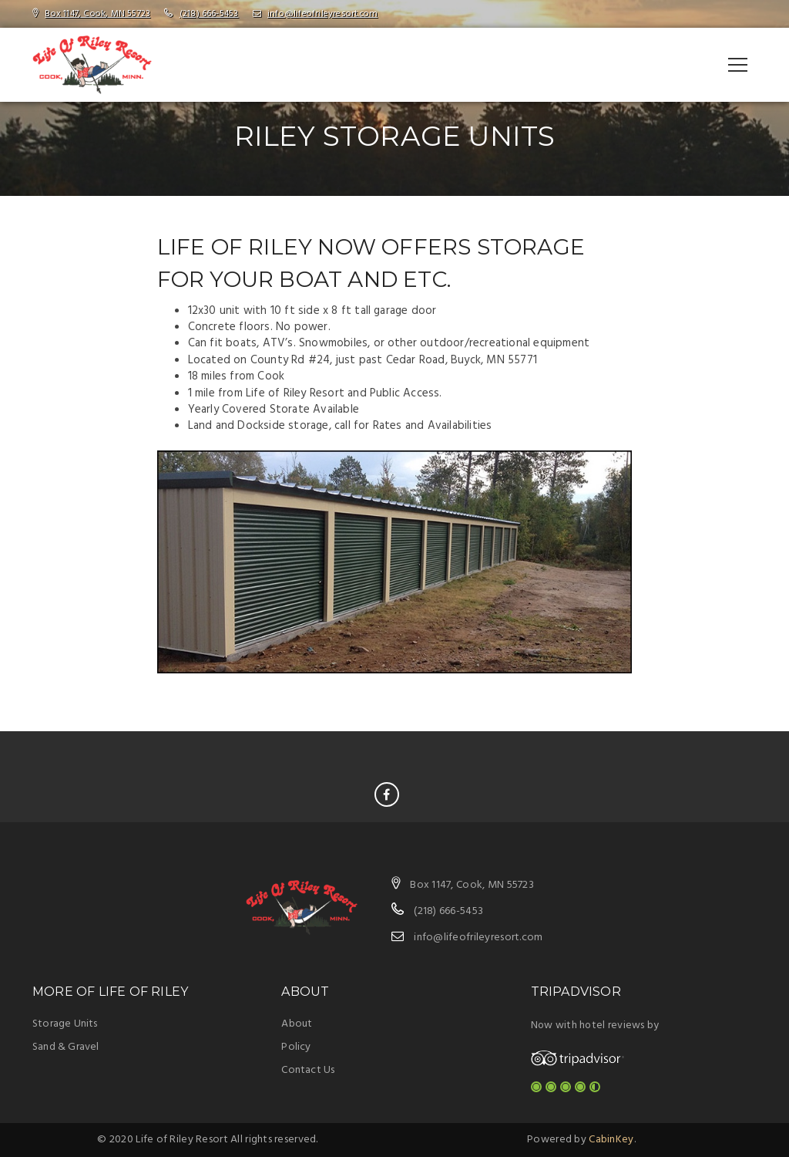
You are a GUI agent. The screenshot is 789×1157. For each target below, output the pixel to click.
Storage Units (65, 1024)
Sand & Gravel (65, 1047)
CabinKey (611, 1140)
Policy (296, 1047)
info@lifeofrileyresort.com (322, 14)
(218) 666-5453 (209, 14)
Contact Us (307, 1070)
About (296, 1024)
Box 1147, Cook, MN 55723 (97, 14)
